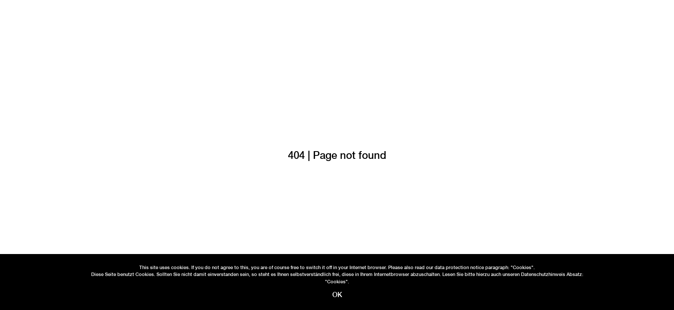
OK (337, 295)
